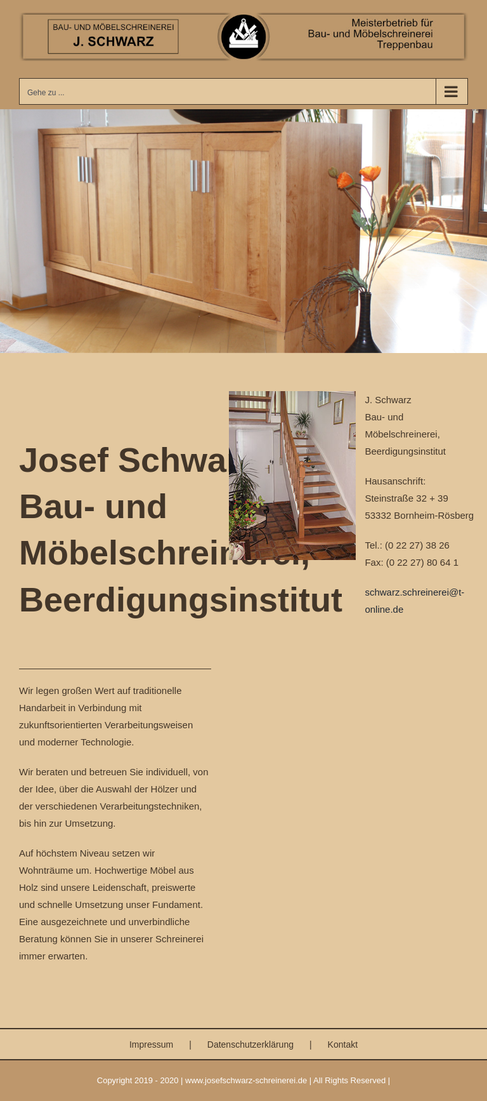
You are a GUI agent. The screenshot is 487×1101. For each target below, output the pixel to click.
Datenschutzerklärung (250, 1044)
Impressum (151, 1044)
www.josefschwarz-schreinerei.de (246, 1080)
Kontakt (343, 1044)
